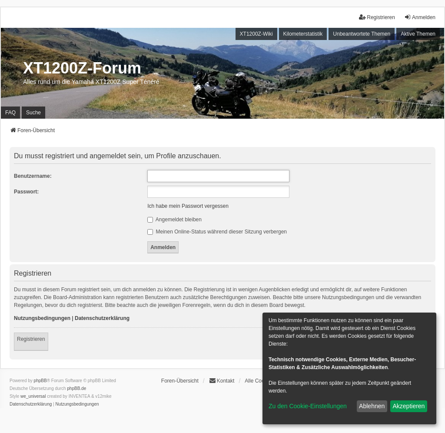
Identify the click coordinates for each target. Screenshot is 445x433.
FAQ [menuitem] (10, 113)
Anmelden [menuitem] (419, 17)
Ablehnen (372, 406)
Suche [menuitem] (33, 113)
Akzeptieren (408, 406)
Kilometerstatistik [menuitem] (303, 34)
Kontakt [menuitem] (222, 380)
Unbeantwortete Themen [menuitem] (361, 34)
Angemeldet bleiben (174, 219)
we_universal (33, 396)
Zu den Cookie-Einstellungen (308, 406)
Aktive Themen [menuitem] (418, 34)
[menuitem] (31, 404)
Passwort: (26, 192)
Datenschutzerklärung (102, 318)
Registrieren (31, 339)
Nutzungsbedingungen (42, 318)
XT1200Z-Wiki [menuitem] (256, 34)
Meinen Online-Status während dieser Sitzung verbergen (217, 232)
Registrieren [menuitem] (377, 17)
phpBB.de (76, 388)
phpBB (40, 380)
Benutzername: (33, 176)
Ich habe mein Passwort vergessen (188, 206)
